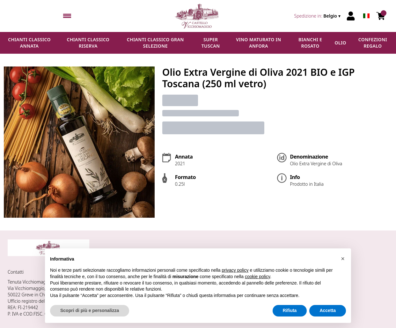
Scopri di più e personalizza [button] (89, 310)
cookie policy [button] (257, 276)
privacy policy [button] (235, 270)
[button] (343, 259)
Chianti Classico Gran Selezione (155, 42)
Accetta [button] (327, 310)
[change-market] (318, 16)
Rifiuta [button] (290, 310)
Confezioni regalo (372, 42)
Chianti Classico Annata (29, 42)
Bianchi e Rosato (310, 42)
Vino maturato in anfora (258, 42)
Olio (340, 43)
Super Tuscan (211, 42)
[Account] (350, 16)
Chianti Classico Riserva (88, 42)
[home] (198, 16)
